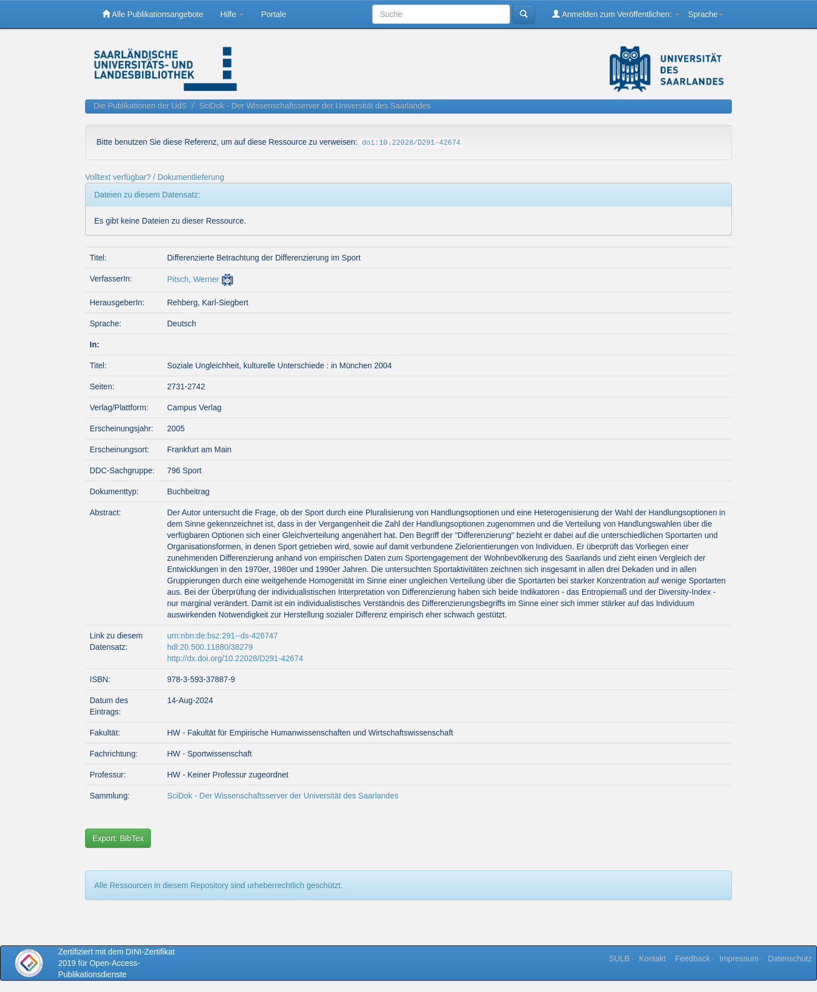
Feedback (692, 958)
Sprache (705, 14)
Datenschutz (790, 958)
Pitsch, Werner (193, 279)
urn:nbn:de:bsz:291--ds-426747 (222, 635)
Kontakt (652, 958)
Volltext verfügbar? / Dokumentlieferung (154, 177)
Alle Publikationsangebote (152, 14)
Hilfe (232, 14)
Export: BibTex (118, 838)
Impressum (739, 958)
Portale (273, 14)
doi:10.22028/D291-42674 (411, 143)
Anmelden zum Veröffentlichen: (616, 14)
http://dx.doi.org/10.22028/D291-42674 (235, 658)
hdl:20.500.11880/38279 (209, 646)
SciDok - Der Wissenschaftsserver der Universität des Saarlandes (315, 105)
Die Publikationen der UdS (140, 105)
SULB (619, 958)
